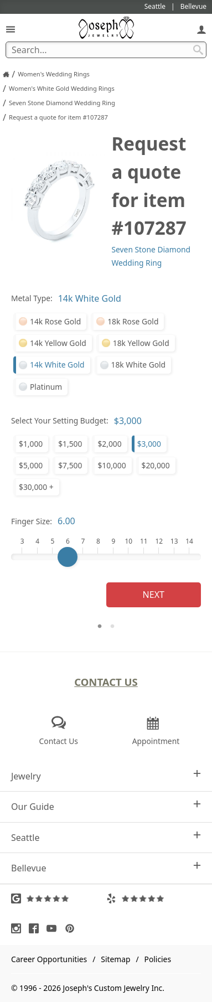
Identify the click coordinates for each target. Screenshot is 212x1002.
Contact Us (106, 682)
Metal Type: (32, 298)
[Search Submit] (198, 50)
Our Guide (106, 806)
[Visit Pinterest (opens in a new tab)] (72, 928)
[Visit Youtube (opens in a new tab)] (54, 928)
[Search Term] (106, 50)
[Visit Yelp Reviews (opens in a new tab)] (153, 898)
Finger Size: (31, 521)
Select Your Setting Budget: (59, 420)
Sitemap (115, 959)
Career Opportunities (49, 959)
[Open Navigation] (10, 29)
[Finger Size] (106, 557)
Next (153, 594)
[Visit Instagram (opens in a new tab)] (19, 928)
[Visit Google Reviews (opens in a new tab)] (58, 898)
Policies (157, 959)
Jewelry (106, 775)
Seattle (106, 837)
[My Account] (201, 29)
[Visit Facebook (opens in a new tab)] (36, 928)
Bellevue (106, 867)
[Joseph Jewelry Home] (6, 74)
